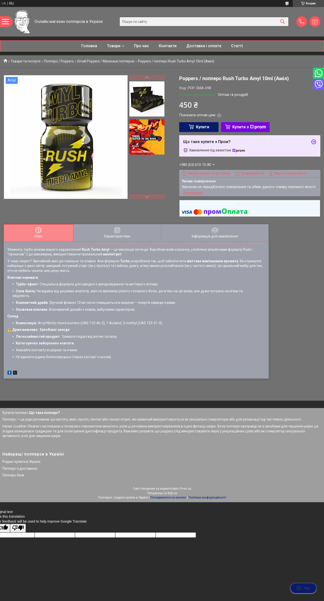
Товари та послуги (25, 61)
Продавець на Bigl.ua (162, 493)
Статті (237, 46)
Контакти (168, 46)
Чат (303, 588)
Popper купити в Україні (21, 462)
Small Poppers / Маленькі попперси (105, 61)
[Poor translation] (18, 528)
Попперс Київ (13, 475)
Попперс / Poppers (59, 61)
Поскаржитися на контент (168, 497)
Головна (89, 46)
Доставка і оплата (203, 46)
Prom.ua (185, 488)
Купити (202, 127)
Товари (113, 46)
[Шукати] (282, 21)
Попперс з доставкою (19, 468)
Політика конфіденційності (207, 497)
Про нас (141, 46)
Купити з (249, 127)
